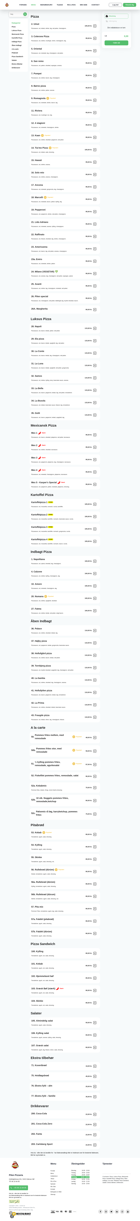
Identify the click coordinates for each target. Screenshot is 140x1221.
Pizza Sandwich (17, 56)
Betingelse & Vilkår (56, 1192)
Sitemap (53, 1194)
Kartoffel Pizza (17, 38)
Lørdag (80, 1181)
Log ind (115, 5)
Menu (33, 5)
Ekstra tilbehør (17, 64)
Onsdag (80, 1175)
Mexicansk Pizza (18, 34)
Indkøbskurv (46, 5)
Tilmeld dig (129, 5)
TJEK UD (116, 43)
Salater (14, 60)
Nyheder (53, 1184)
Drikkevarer (16, 68)
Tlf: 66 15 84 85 (14, 1181)
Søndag (80, 1184)
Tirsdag (80, 1173)
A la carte (15, 49)
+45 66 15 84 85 (18, 1188)
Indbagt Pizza (16, 42)
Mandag (80, 1170)
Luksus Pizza (16, 30)
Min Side (83, 5)
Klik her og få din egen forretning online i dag (21, 1209)
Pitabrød (15, 53)
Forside (23, 5)
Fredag (80, 1179)
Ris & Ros (71, 5)
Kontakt (96, 5)
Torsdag (80, 1177)
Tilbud (60, 5)
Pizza (14, 27)
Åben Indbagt (16, 45)
